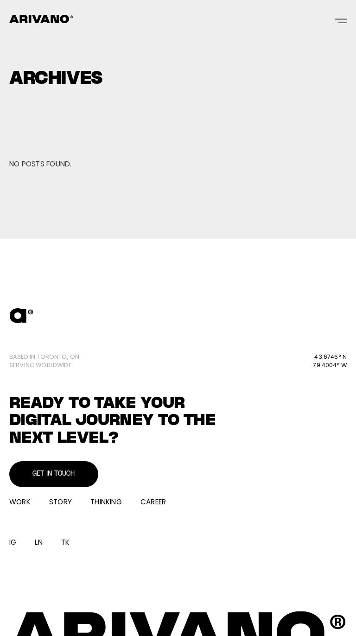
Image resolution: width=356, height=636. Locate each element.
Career (153, 502)
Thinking (106, 502)
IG (12, 542)
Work (20, 502)
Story (60, 502)
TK (65, 542)
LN (38, 542)
